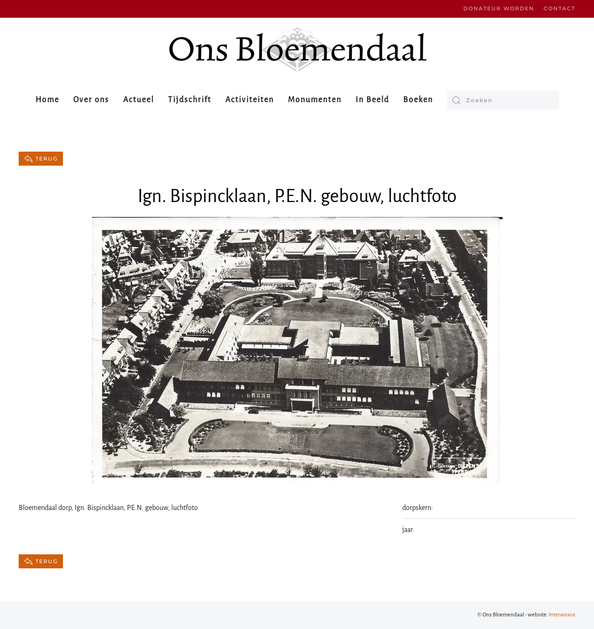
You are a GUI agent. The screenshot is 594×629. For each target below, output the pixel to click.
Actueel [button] (138, 100)
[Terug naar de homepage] (297, 49)
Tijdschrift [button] (189, 100)
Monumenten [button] (315, 100)
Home (47, 100)
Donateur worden (498, 8)
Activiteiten (249, 100)
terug (41, 158)
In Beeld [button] (372, 100)
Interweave (562, 615)
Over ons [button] (91, 100)
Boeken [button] (418, 100)
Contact (559, 8)
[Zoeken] (503, 100)
